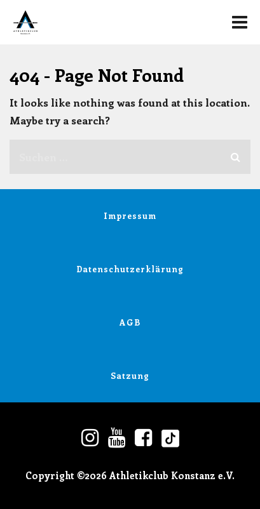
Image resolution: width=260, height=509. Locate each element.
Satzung (130, 375)
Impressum (130, 215)
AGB (130, 322)
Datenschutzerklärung (130, 268)
